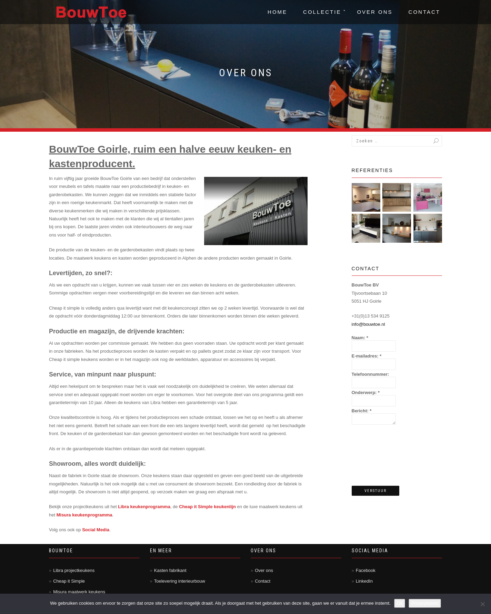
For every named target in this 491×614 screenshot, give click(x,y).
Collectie (322, 12)
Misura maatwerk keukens (79, 591)
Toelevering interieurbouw (179, 581)
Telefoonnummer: (370, 374)
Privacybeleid (424, 603)
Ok (400, 603)
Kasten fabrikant (170, 570)
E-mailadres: (367, 356)
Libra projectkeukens (73, 570)
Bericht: (362, 410)
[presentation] (380, 456)
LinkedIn (364, 581)
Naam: (360, 337)
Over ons (374, 12)
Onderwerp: (366, 392)
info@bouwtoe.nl (368, 324)
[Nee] (482, 604)
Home (277, 12)
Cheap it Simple (69, 581)
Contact (424, 12)
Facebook (365, 570)
